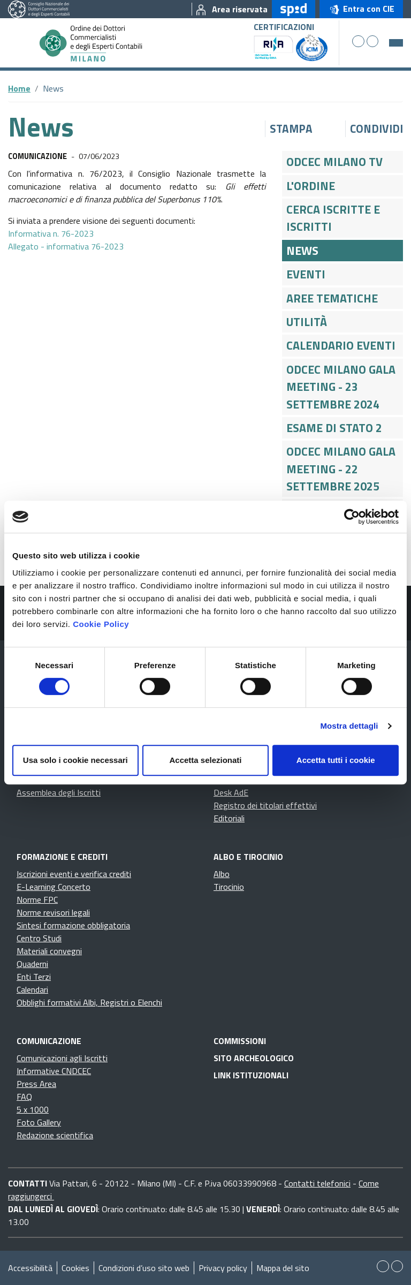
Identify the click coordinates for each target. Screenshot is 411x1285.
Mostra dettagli (349, 725)
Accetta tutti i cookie (335, 760)
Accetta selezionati (205, 760)
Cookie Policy (101, 624)
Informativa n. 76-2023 (51, 233)
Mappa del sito (282, 1267)
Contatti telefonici (317, 1183)
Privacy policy (223, 1267)
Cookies (75, 1267)
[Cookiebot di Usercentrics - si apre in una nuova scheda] (352, 517)
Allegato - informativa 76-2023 (66, 246)
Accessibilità (30, 1267)
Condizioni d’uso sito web (143, 1267)
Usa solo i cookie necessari (75, 760)
